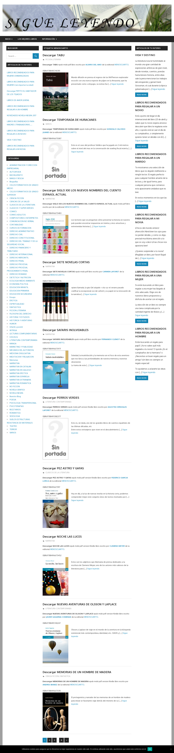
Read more (142, 95)
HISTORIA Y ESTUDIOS (20, 317)
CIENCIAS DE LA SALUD (20, 201)
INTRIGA (13, 330)
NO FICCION (15, 386)
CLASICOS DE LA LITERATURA (57, 472)
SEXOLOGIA (15, 416)
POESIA (13, 399)
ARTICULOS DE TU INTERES (149, 48)
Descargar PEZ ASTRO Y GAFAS (63, 468)
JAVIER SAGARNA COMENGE (58, 617)
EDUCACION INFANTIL (19, 287)
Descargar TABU (54, 55)
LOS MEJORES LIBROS (27, 39)
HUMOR (13, 323)
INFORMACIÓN (48, 39)
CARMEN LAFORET (111, 271)
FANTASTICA (65, 676)
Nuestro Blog (15, 396)
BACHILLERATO (16, 175)
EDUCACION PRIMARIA (19, 290)
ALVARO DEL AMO (93, 64)
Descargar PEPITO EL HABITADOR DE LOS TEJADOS (21, 92)
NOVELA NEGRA (16, 393)
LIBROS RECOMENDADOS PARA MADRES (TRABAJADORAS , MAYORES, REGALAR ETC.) (20, 123)
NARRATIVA (50, 199)
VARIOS (49, 124)
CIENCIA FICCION (52, 676)
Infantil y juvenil (16, 327)
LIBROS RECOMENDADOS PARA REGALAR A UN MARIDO (150, 157)
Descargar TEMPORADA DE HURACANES (70, 119)
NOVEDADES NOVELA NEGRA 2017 (21, 115)
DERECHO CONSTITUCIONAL (22, 238)
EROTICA (13, 300)
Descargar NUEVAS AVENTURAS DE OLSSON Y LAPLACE (80, 604)
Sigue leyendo (117, 84)
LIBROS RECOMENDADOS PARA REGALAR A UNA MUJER (150, 275)
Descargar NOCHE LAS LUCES (62, 536)
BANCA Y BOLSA (17, 178)
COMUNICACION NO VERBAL (22, 221)
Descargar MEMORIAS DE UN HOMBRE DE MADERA (77, 672)
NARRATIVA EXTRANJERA (20, 380)
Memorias (14, 360)
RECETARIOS (15, 409)
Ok (150, 749)
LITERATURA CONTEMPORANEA (58, 402)
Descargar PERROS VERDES (61, 397)
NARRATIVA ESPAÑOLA (19, 376)
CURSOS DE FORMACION (20, 228)
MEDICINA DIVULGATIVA (20, 353)
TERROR (13, 429)
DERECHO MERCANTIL (19, 257)
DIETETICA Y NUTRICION (20, 277)
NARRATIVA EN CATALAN (20, 366)
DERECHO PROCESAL (19, 264)
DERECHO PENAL (17, 261)
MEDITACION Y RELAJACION (22, 357)
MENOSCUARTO (121, 64)
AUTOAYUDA (15, 172)
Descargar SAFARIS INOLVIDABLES (66, 330)
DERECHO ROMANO (18, 274)
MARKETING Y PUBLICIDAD (21, 347)
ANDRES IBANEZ (50, 684)
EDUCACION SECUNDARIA (21, 294)
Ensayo (13, 297)
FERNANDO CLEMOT (111, 339)
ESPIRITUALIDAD (17, 304)
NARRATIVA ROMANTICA (20, 383)
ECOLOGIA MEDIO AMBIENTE (22, 281)
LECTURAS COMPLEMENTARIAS (23, 333)
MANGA (13, 343)
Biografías (14, 181)
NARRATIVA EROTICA (19, 373)
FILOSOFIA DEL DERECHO (20, 314)
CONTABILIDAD (16, 224)
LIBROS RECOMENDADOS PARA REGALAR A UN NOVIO (20, 132)
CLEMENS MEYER (117, 546)
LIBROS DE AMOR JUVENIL (18, 100)
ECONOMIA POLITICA (19, 284)
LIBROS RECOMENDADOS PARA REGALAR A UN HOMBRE (20, 108)
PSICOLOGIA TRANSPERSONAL (23, 403)
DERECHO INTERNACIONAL (21, 254)
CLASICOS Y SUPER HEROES (22, 208)
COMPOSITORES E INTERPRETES (24, 218)
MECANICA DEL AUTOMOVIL (22, 350)
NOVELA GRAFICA (17, 390)
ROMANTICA (15, 413)
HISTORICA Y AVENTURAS (21, 320)
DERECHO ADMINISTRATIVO (22, 231)
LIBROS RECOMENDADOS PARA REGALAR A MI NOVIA (20, 147)
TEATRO (13, 426)
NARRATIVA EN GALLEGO (20, 370)
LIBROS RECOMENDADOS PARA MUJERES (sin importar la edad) (20, 83)
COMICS (13, 211)
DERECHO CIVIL (16, 234)
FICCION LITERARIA (53, 59)
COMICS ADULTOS (18, 215)
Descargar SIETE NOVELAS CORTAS (66, 262)
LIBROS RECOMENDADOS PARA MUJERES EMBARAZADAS (20, 74)
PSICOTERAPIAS (17, 406)
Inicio (8, 39)
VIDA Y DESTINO (14, 140)
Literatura (14, 337)
